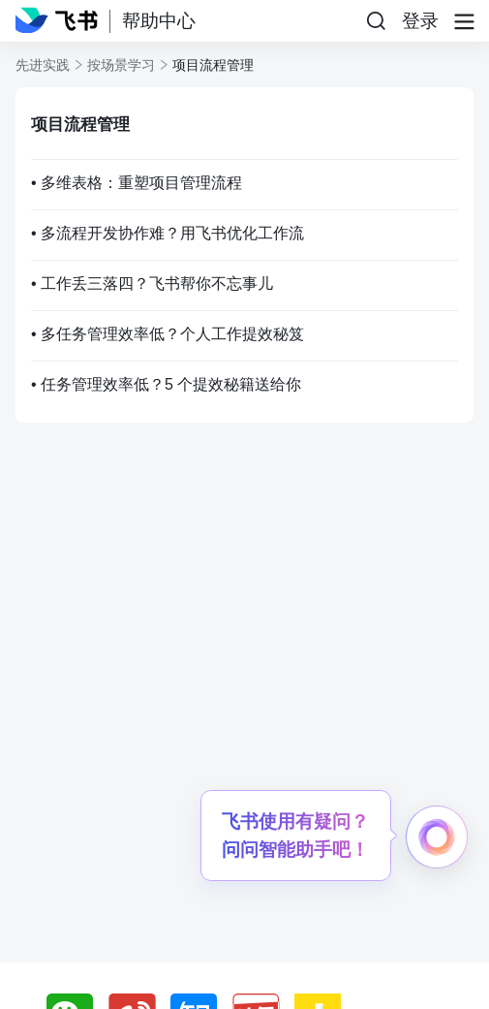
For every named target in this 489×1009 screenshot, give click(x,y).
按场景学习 (121, 65)
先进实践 (42, 65)
